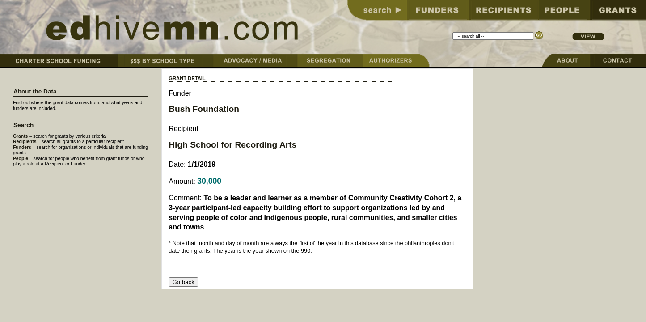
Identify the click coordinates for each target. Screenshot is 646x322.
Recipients (25, 141)
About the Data (35, 91)
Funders (22, 147)
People (20, 158)
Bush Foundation (204, 109)
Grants (20, 136)
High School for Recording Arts (232, 144)
